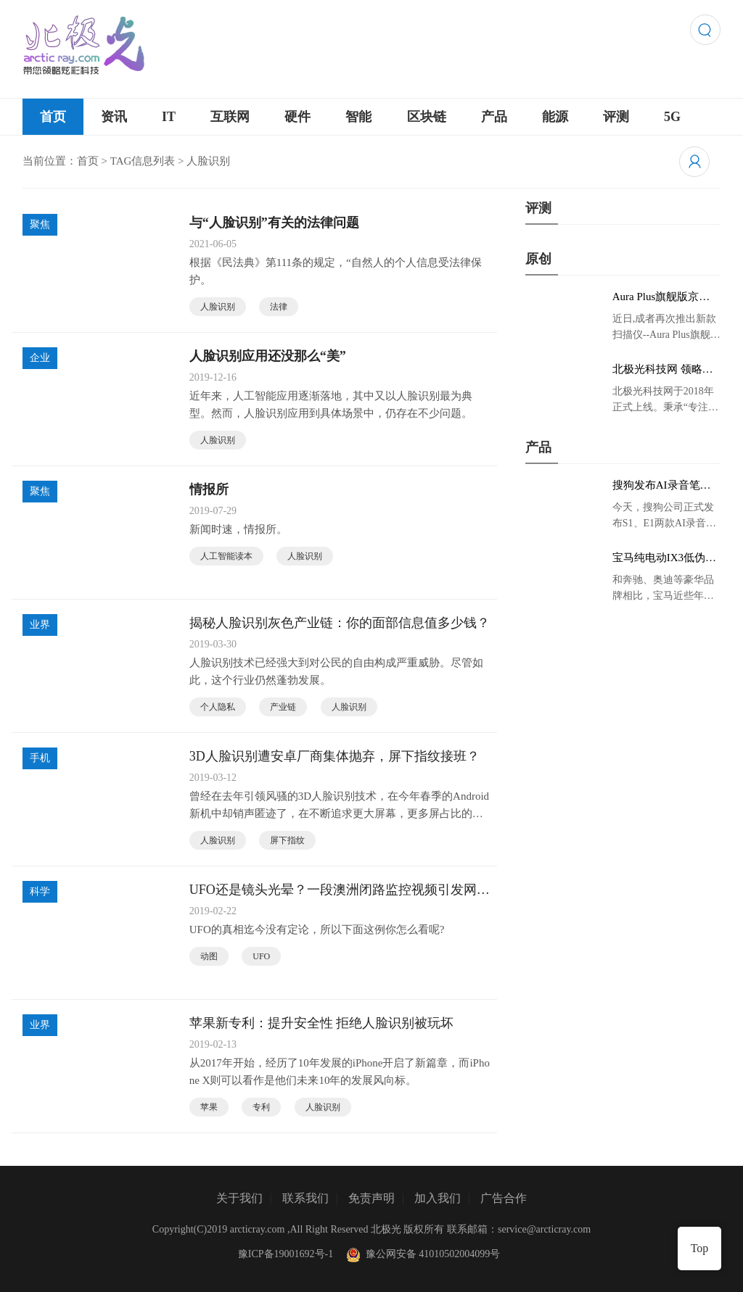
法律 (278, 307)
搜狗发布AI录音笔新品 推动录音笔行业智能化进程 (662, 485)
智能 (358, 116)
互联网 (230, 116)
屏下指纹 (287, 840)
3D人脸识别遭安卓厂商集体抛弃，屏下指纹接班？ (334, 756)
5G (672, 116)
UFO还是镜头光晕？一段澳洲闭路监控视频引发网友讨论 (339, 890)
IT (169, 116)
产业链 (283, 707)
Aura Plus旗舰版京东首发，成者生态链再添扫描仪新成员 (661, 297)
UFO (261, 956)
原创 (538, 259)
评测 (616, 116)
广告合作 (503, 1198)
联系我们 (305, 1198)
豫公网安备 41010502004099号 (421, 1253)
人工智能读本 (226, 556)
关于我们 (239, 1198)
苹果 (209, 1107)
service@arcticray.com (544, 1229)
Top (700, 1248)
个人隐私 (217, 707)
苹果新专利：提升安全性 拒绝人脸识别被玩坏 (321, 1023)
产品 (494, 116)
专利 (261, 1107)
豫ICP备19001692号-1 (285, 1253)
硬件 (297, 116)
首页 (53, 116)
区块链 (426, 116)
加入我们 (437, 1198)
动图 (209, 956)
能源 (555, 116)
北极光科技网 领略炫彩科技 (662, 369)
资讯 (114, 116)
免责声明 (371, 1198)
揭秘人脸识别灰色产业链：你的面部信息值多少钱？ (339, 623)
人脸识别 (217, 307)
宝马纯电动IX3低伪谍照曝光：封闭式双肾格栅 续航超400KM (664, 558)
